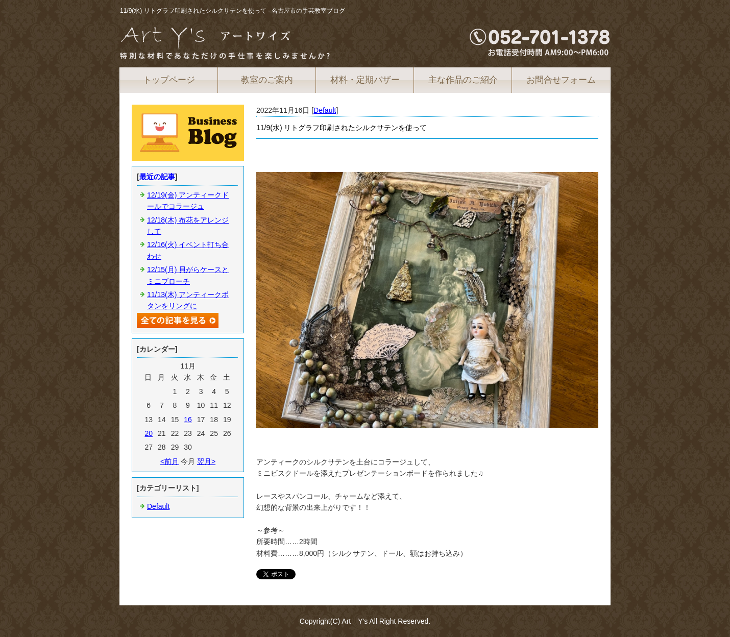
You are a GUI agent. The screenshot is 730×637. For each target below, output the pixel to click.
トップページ (169, 80)
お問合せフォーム (561, 80)
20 (148, 433)
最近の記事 (157, 177)
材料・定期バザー (365, 80)
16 (188, 419)
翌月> (206, 461)
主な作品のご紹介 (463, 80)
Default (324, 110)
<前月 (169, 461)
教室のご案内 (267, 80)
